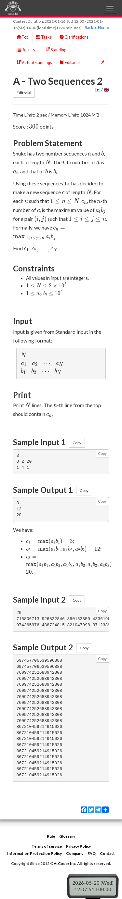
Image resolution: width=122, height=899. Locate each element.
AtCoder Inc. (65, 863)
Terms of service (47, 846)
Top (22, 37)
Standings (57, 49)
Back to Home (97, 27)
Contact (107, 853)
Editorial (70, 62)
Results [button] (27, 49)
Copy (77, 442)
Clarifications (74, 37)
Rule (51, 836)
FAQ (92, 853)
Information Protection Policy (34, 853)
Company (74, 853)
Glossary (67, 836)
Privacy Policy (78, 846)
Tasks (44, 37)
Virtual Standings (34, 62)
